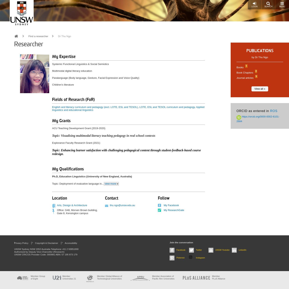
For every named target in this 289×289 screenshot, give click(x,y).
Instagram (200, 258)
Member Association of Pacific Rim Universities (163, 277)
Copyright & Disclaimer (46, 243)
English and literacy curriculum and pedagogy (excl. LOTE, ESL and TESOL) (95, 107)
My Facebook (171, 205)
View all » (259, 88)
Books (241, 67)
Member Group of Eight (38, 277)
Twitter (199, 250)
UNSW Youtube (222, 250)
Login (254, 5)
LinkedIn (242, 250)
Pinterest (180, 258)
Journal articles (246, 77)
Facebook (180, 250)
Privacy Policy (21, 243)
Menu (282, 5)
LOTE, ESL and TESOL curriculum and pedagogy (167, 107)
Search (268, 5)
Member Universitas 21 (69, 277)
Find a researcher (38, 36)
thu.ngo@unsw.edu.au (122, 205)
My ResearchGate (174, 210)
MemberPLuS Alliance (218, 277)
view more (110, 183)
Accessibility (71, 243)
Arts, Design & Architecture (72, 205)
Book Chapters (246, 72)
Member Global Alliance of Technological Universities (109, 277)
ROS (274, 111)
